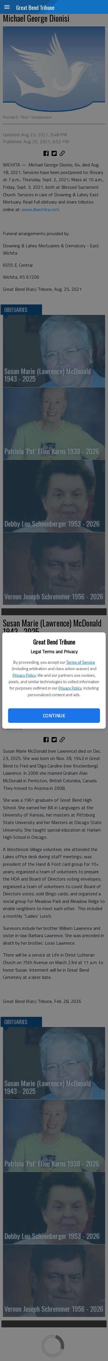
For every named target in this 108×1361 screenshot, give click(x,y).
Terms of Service (80, 662)
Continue (54, 715)
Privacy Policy (24, 675)
